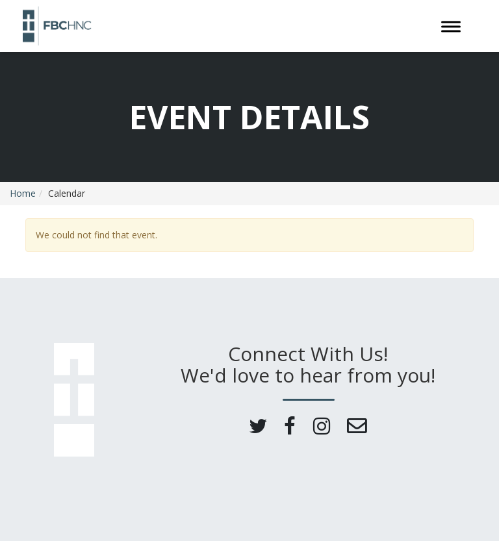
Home (23, 193)
